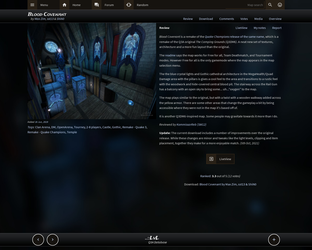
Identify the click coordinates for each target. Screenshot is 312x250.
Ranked (205, 176)
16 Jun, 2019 (41, 121)
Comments (226, 19)
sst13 (50, 19)
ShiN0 (60, 19)
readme (170, 55)
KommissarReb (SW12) (191, 124)
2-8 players (93, 127)
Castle (106, 127)
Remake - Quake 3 (134, 127)
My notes (260, 28)
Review (188, 19)
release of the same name (234, 37)
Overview (275, 19)
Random (142, 5)
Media (258, 19)
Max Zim (40, 19)
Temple (72, 132)
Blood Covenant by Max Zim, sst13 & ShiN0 (227, 184)
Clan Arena (42, 127)
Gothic (116, 127)
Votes (244, 19)
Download (206, 19)
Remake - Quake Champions (46, 132)
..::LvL (152, 238)
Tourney (79, 127)
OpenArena (65, 127)
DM (53, 127)
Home (77, 5)
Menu (44, 5)
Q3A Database (157, 242)
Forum (109, 5)
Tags (31, 127)
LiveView (241, 28)
